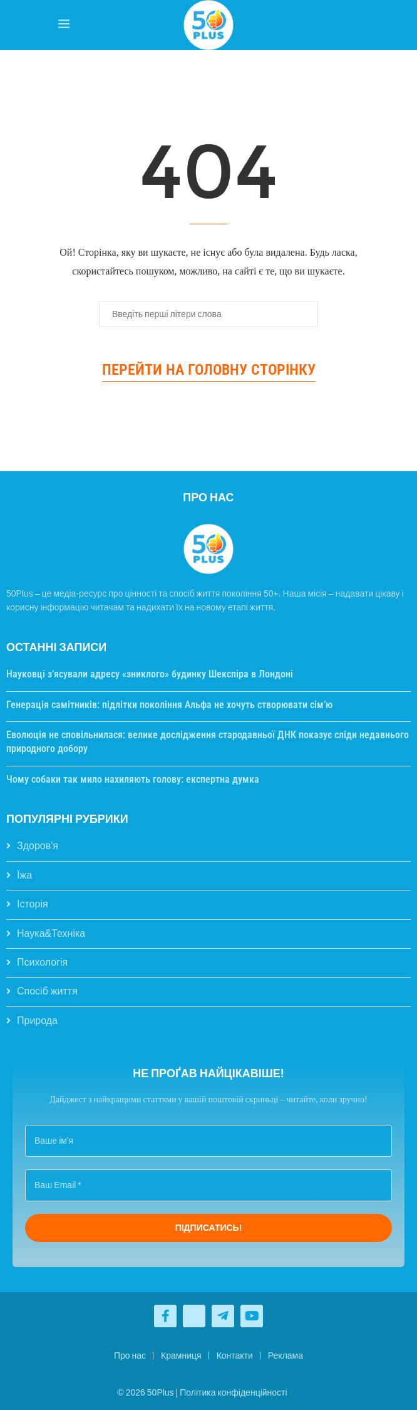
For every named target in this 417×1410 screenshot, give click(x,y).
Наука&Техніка (51, 933)
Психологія (42, 962)
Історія (32, 904)
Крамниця (181, 1355)
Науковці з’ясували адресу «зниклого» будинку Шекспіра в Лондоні (149, 674)
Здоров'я (37, 846)
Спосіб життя (47, 991)
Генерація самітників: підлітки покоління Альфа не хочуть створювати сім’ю (169, 705)
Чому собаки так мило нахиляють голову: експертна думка (132, 779)
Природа (37, 1020)
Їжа (24, 875)
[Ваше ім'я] (208, 1141)
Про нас (130, 1355)
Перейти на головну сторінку (209, 370)
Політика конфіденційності (233, 1392)
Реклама (285, 1355)
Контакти (235, 1355)
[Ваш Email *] (208, 1185)
